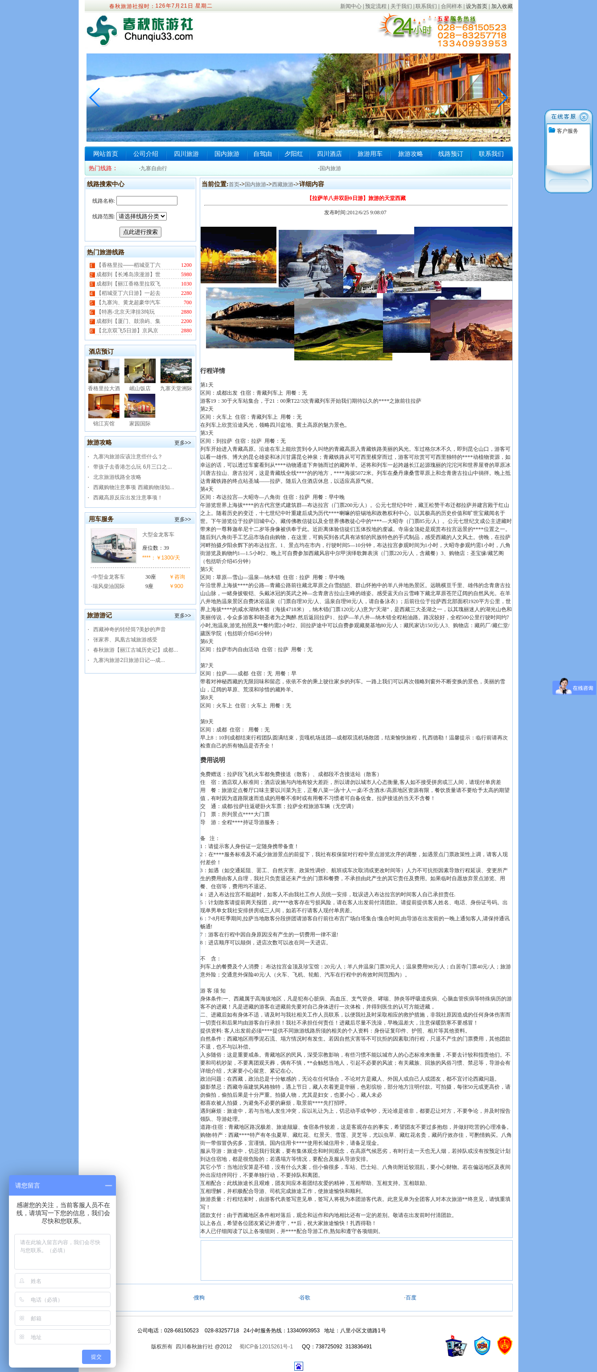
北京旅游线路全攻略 (117, 477)
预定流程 (376, 6)
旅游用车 (370, 153)
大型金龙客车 (158, 534)
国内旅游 (226, 153)
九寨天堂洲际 (176, 388)
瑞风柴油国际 (109, 586)
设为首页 (476, 6)
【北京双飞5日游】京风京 (126, 330)
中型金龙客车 (109, 577)
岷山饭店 (140, 388)
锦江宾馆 (104, 424)
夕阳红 (293, 153)
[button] (502, 97)
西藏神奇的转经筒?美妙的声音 (129, 629)
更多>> (182, 443)
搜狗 (199, 1297)
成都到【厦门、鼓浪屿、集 (128, 321)
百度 (411, 1297)
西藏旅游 (282, 184)
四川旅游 (186, 153)
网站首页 (105, 153)
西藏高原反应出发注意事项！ (128, 497)
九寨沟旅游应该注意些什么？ (128, 456)
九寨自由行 (153, 168)
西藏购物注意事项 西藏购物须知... (133, 487)
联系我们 (426, 6)
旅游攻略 (410, 153)
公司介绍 (145, 153)
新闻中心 (351, 6)
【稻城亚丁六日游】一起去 (128, 293)
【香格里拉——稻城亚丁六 (128, 265)
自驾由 (262, 153)
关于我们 (401, 6)
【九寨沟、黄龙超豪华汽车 (128, 302)
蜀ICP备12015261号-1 (266, 1346)
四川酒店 (329, 153)
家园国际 (140, 424)
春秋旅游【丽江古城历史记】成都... (135, 650)
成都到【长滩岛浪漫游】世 (128, 274)
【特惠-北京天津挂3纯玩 (125, 312)
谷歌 (305, 1297)
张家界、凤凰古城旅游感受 (125, 640)
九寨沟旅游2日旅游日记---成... (129, 660)
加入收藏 (502, 6)
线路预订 (450, 153)
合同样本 (451, 6)
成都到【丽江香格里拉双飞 (128, 284)
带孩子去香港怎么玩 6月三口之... (132, 467)
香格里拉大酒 (104, 388)
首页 (234, 184)
